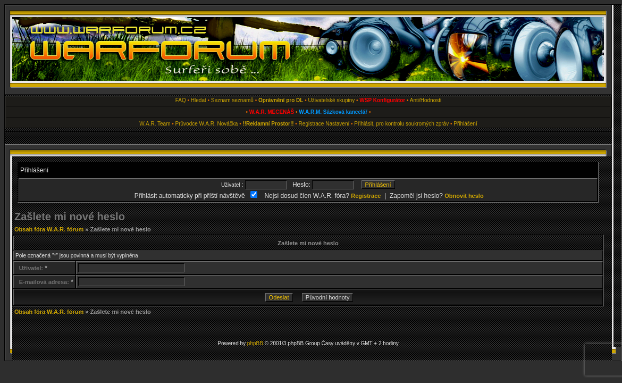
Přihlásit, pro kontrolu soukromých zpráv (401, 124)
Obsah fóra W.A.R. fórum (48, 229)
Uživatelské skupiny (331, 100)
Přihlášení (465, 124)
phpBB (255, 343)
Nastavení (337, 124)
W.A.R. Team (154, 124)
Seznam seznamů (232, 100)
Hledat (198, 100)
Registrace (311, 124)
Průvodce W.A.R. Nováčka (206, 124)
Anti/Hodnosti (425, 100)
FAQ (180, 100)
